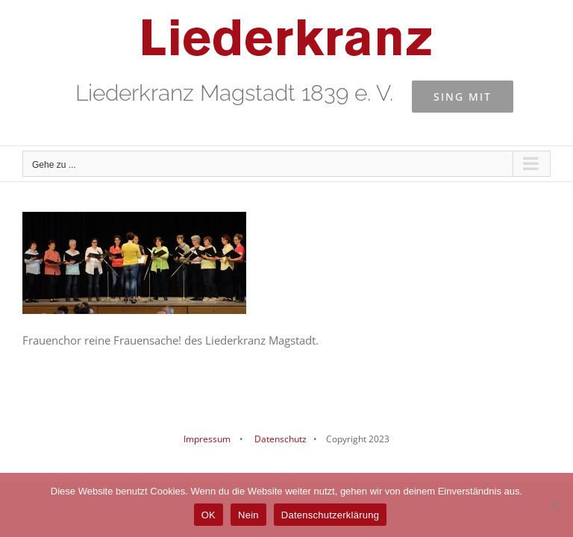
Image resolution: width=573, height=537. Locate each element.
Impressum (207, 439)
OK (208, 515)
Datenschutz (279, 439)
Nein (248, 515)
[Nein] (554, 504)
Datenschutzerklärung (330, 515)
